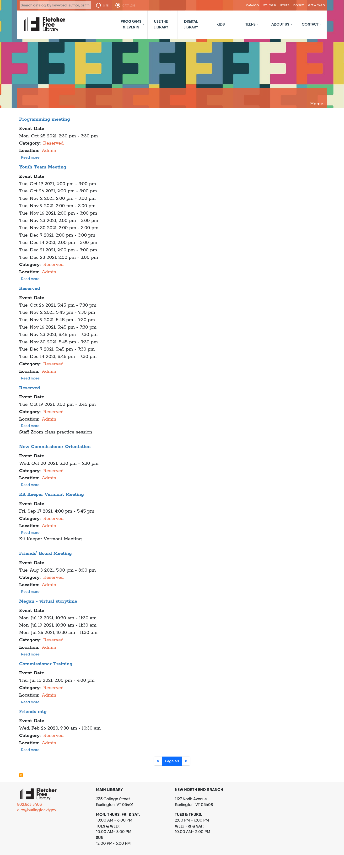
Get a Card (316, 5)
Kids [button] (220, 24)
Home (316, 104)
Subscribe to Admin (21, 775)
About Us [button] (280, 24)
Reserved (53, 143)
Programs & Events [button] (131, 24)
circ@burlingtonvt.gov (36, 809)
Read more (30, 157)
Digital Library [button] (190, 24)
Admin (49, 151)
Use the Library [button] (161, 24)
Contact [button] (310, 24)
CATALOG (129, 5)
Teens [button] (250, 24)
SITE (105, 5)
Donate (298, 5)
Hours (285, 5)
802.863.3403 (29, 804)
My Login (269, 5)
